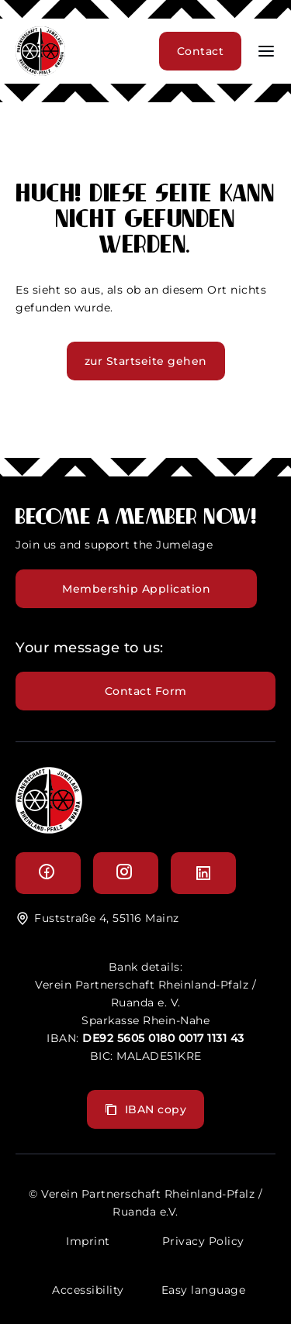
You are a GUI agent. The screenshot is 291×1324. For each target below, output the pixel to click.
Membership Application (136, 589)
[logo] (49, 829)
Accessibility (88, 1290)
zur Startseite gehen (146, 361)
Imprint (88, 1241)
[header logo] (40, 71)
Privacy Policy (203, 1241)
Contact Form (146, 691)
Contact (200, 51)
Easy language (203, 1290)
